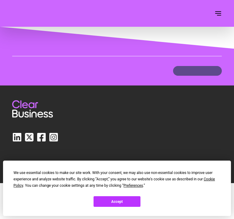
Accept (117, 202)
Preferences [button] (133, 185)
